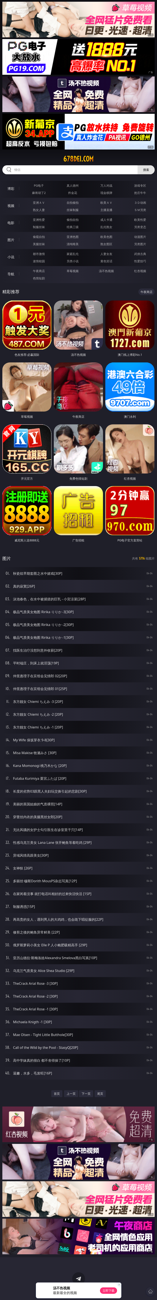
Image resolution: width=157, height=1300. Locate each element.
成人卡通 (106, 220)
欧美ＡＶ (106, 203)
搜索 (146, 170)
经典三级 (73, 227)
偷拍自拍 (73, 220)
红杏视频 (140, 271)
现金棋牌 (106, 193)
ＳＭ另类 (140, 210)
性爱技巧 (140, 261)
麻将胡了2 (39, 193)
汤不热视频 (106, 271)
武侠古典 (140, 254)
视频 (10, 205)
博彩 (10, 188)
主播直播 (106, 210)
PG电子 (39, 185)
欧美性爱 (140, 220)
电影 (10, 222)
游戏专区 (140, 185)
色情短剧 (39, 278)
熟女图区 (106, 244)
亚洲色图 (73, 237)
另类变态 (140, 227)
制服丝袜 (39, 227)
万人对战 (106, 185)
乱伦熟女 (106, 227)
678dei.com (78, 159)
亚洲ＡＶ (39, 203)
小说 (10, 257)
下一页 (86, 1094)
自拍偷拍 (73, 203)
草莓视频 (73, 271)
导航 (10, 274)
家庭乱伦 (73, 254)
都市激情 (39, 254)
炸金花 (72, 193)
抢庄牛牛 (140, 193)
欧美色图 (106, 237)
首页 (57, 1094)
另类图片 (140, 244)
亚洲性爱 (39, 220)
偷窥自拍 (39, 237)
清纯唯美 (73, 244)
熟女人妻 (39, 210)
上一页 (71, 1094)
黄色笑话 (106, 261)
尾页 (100, 1094)
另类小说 (73, 261)
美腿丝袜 (39, 244)
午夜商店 (39, 271)
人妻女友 (106, 254)
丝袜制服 (73, 210)
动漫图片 (140, 237)
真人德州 (73, 185)
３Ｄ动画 (140, 203)
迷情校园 (39, 261)
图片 (10, 239)
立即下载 (108, 1290)
